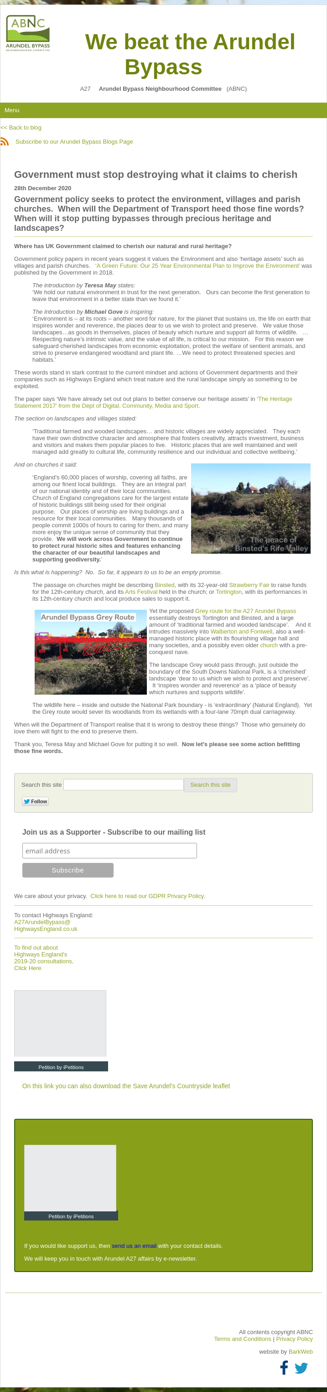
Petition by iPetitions (60, 1067)
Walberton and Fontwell (242, 631)
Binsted (165, 585)
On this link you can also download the (77, 1086)
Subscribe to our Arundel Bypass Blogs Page (66, 141)
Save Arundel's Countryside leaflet (181, 1086)
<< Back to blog (21, 127)
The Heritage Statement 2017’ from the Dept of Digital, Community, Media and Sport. (153, 402)
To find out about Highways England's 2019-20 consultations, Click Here (43, 957)
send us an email (134, 1245)
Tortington (229, 591)
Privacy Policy (294, 1338)
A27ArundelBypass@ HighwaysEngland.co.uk (46, 925)
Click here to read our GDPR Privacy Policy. (147, 896)
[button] (210, 785)
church (269, 645)
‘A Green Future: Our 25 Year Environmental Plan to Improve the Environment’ (197, 265)
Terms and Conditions (243, 1338)
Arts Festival (141, 591)
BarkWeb (301, 1351)
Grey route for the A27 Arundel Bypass (245, 611)
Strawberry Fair (249, 585)
